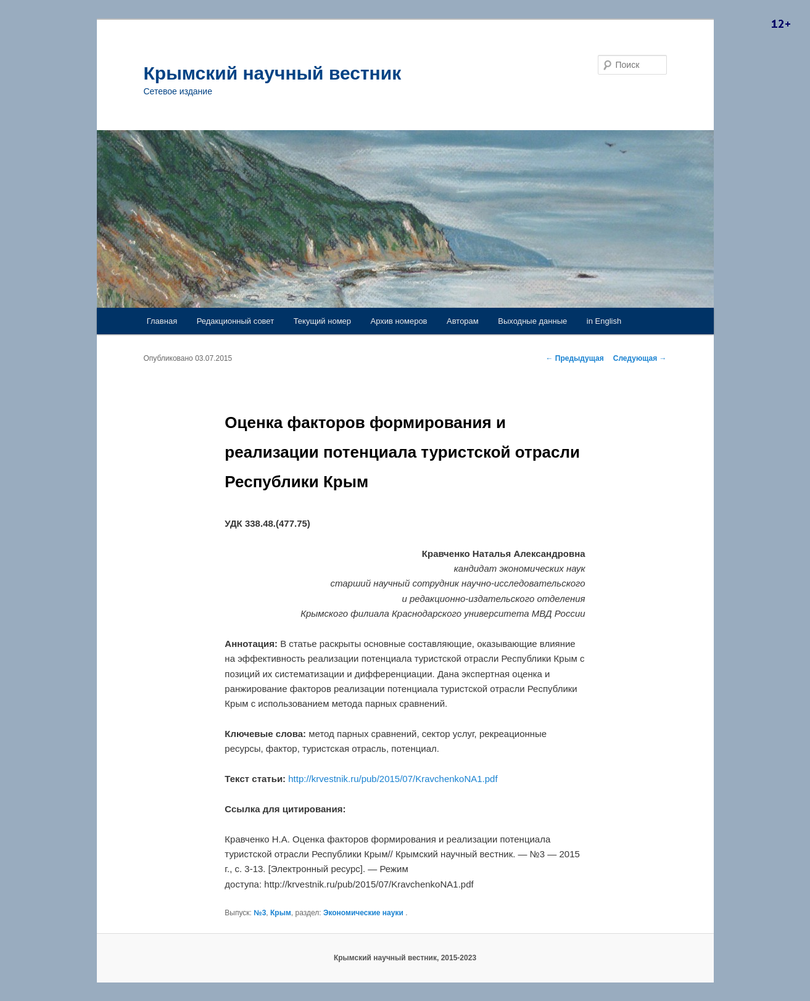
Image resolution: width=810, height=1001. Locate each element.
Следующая (640, 358)
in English (604, 321)
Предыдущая (575, 358)
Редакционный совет (235, 321)
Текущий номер (322, 321)
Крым (280, 912)
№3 (260, 912)
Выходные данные (532, 321)
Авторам (463, 321)
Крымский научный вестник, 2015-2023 (405, 958)
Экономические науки (363, 912)
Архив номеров (399, 321)
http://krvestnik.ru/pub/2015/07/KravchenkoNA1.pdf (392, 778)
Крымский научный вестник (273, 73)
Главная (162, 321)
